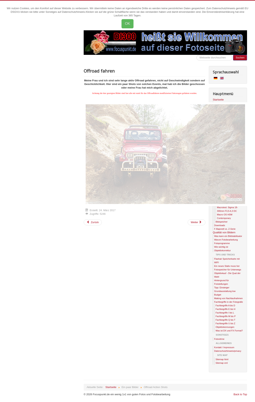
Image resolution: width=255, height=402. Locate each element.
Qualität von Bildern (224, 232)
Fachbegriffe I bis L (225, 312)
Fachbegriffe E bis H (225, 309)
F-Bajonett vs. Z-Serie (224, 229)
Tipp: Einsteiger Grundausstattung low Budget (224, 291)
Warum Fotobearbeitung (226, 239)
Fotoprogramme (222, 243)
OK (127, 24)
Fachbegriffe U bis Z (225, 323)
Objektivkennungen (225, 327)
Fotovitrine (219, 339)
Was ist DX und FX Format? (229, 330)
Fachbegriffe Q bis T (225, 320)
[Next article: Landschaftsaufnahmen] (196, 222)
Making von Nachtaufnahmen (228, 298)
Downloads (219, 225)
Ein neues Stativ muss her (227, 266)
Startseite (218, 99)
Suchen (240, 57)
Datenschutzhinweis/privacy (227, 351)
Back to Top (240, 394)
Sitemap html (222, 359)
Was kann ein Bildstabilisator (228, 236)
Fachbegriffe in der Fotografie (228, 302)
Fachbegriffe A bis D (225, 305)
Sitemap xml (222, 363)
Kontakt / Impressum (224, 347)
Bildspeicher (222, 222)
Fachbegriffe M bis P (226, 316)
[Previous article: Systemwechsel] (93, 222)
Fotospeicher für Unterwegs (227, 269)
